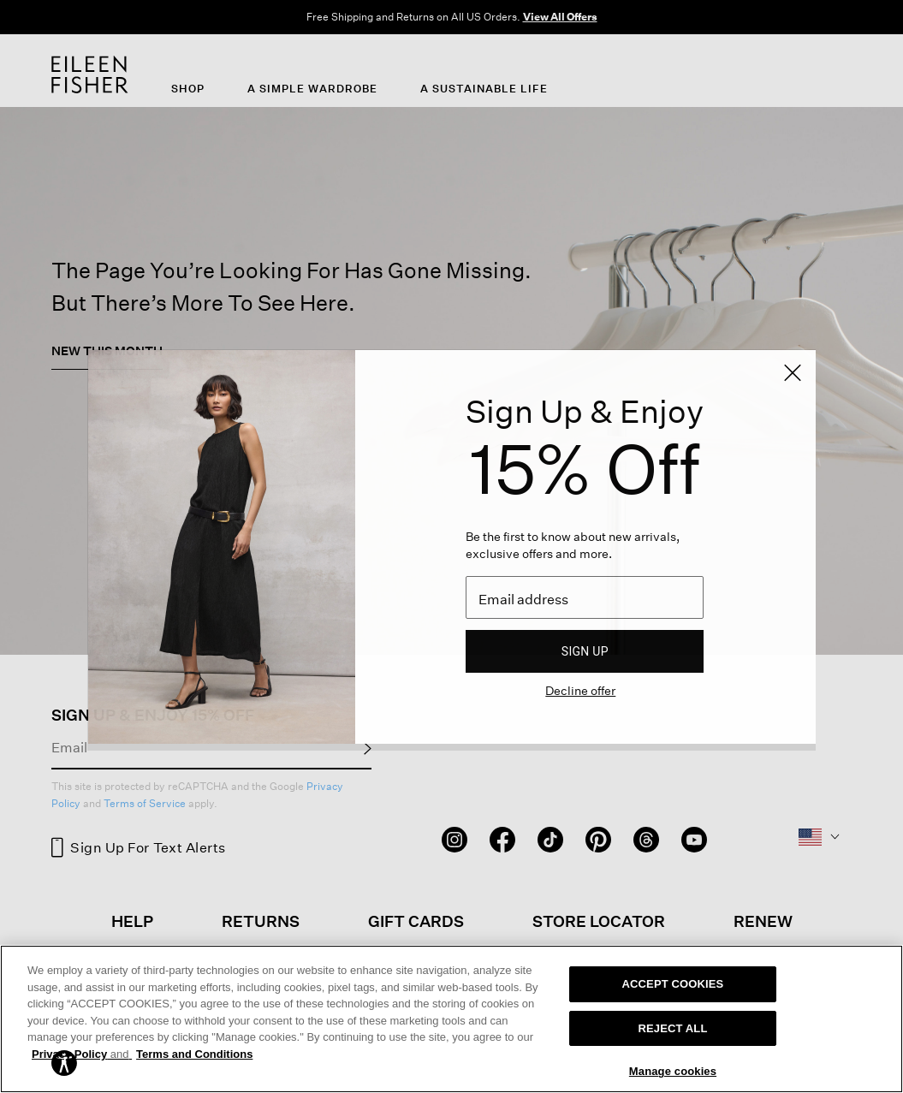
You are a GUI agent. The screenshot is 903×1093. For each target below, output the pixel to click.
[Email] (585, 597)
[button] (64, 1061)
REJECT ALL (672, 1028)
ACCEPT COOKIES (673, 983)
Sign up (585, 651)
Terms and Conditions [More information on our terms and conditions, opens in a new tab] (194, 1054)
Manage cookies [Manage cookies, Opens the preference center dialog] (672, 1071)
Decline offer (580, 690)
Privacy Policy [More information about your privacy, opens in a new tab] (82, 1054)
